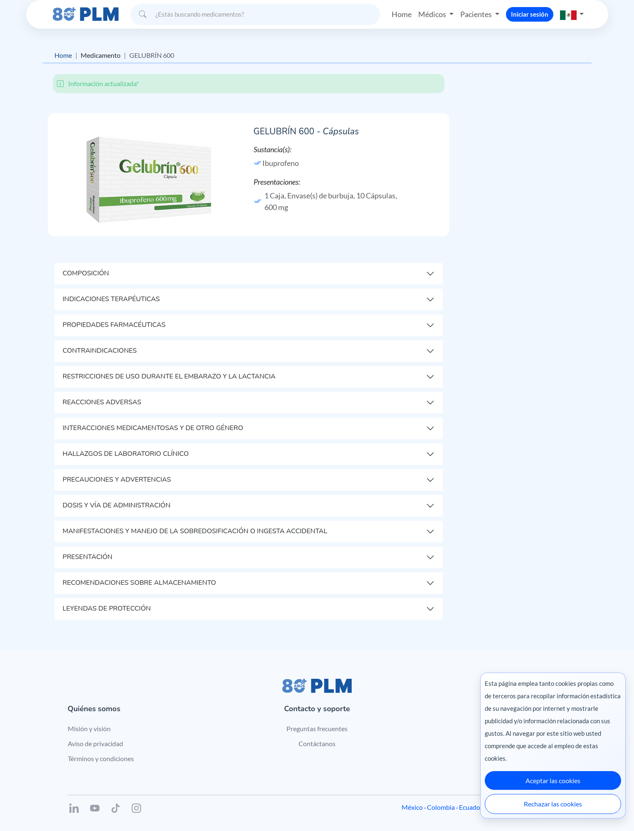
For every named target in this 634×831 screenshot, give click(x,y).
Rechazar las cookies (553, 804)
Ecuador (471, 807)
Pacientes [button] (476, 14)
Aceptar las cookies (552, 780)
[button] (572, 14)
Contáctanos (317, 743)
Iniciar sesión (529, 14)
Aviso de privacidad (95, 743)
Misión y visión (89, 728)
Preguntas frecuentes (317, 728)
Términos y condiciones (101, 758)
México (412, 807)
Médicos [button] (432, 14)
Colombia (441, 807)
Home (402, 14)
